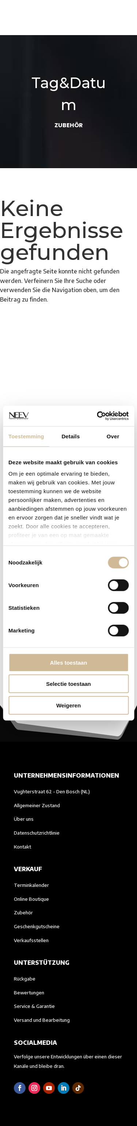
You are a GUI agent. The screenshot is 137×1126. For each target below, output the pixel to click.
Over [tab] (113, 436)
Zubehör (23, 912)
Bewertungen (29, 992)
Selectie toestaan (68, 684)
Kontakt (22, 847)
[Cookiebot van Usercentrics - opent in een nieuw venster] (97, 416)
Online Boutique (31, 899)
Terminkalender (31, 885)
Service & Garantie (34, 1006)
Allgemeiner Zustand (37, 805)
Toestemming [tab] (26, 436)
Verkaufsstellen (31, 940)
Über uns (24, 819)
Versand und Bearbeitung (42, 1020)
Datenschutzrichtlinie (37, 833)
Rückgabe (24, 979)
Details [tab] (70, 436)
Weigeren (68, 705)
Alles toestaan (68, 662)
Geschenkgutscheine (37, 926)
